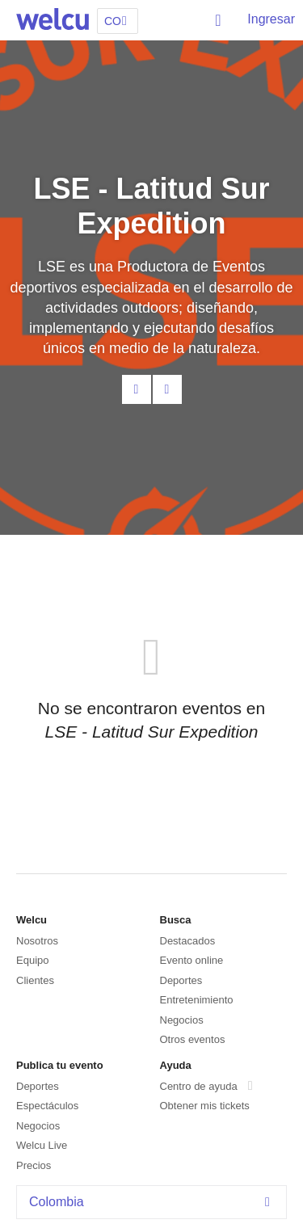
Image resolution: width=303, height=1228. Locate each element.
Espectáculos (47, 1106)
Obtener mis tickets (205, 1106)
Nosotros (37, 941)
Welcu (52, 20)
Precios (33, 1165)
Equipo (32, 960)
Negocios (182, 1020)
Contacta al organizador (136, 389)
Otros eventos (192, 1039)
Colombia (153, 1202)
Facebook (167, 389)
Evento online (192, 960)
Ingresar (271, 19)
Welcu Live (41, 1145)
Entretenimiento (197, 1000)
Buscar (219, 20)
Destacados (188, 941)
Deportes (181, 980)
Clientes (35, 980)
